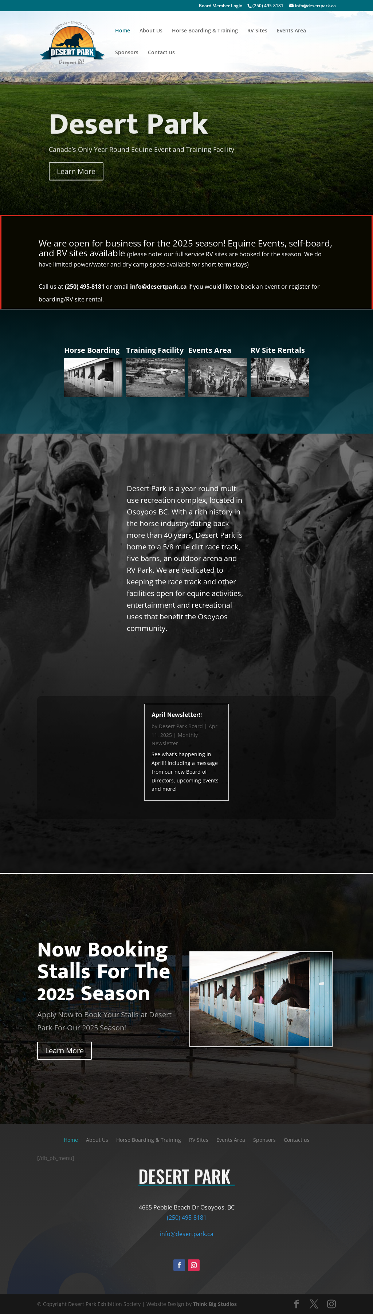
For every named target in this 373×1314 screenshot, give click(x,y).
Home (122, 31)
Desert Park (128, 135)
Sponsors (126, 53)
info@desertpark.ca (158, 287)
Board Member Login (221, 6)
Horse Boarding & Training (205, 31)
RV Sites (257, 31)
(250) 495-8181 (267, 6)
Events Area (291, 31)
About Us (151, 31)
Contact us (161, 53)
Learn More (76, 182)
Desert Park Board (181, 726)
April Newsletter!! (177, 715)
